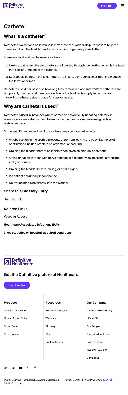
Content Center (54, 342)
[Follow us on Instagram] (13, 368)
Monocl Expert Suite (15, 318)
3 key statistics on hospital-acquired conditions (38, 232)
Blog (48, 334)
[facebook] (20, 199)
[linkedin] (6, 199)
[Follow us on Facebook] (35, 368)
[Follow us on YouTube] (20, 368)
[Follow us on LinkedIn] (6, 368)
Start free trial (17, 285)
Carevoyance (11, 334)
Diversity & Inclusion (98, 334)
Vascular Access (15, 216)
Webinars (50, 318)
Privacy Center (72, 380)
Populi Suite (11, 326)
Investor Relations (97, 350)
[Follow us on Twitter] (28, 368)
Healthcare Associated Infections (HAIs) (32, 224)
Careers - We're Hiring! (100, 310)
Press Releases (95, 342)
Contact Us (93, 358)
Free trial (107, 5)
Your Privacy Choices (96, 380)
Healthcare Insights (56, 310)
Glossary (50, 326)
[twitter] (13, 199)
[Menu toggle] (122, 6)
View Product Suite (15, 310)
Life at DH (92, 318)
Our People (93, 326)
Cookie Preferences (14, 383)
